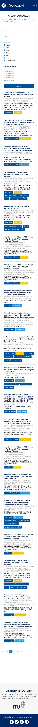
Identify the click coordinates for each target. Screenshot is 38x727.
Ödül (7, 53)
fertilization (27, 357)
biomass (26, 226)
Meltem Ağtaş (8, 113)
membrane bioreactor (11, 195)
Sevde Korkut (8, 467)
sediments (18, 360)
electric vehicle (9, 387)
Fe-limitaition (29, 353)
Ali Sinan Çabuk (9, 380)
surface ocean (9, 357)
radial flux (28, 384)
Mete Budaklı (8, 517)
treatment (7, 229)
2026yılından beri (9, 73)
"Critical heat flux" (24, 520)
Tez (7, 55)
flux (25, 199)
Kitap (7, 50)
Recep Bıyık (8, 305)
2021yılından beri (9, 77)
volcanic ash (18, 357)
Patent (8, 45)
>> (21, 651)
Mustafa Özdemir (9, 329)
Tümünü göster (8, 71)
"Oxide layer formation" (11, 524)
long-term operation (16, 199)
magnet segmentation (11, 384)
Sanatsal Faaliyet (11, 60)
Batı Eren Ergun (9, 615)
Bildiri (7, 58)
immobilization (23, 195)
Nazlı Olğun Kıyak (10, 353)
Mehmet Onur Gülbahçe (11, 138)
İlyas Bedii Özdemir (10, 412)
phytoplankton (9, 360)
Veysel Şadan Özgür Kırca (12, 493)
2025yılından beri (9, 75)
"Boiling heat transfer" (11, 520)
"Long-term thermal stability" (13, 527)
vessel (6, 199)
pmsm (21, 384)
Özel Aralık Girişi (9, 80)
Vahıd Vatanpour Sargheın (12, 257)
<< (3, 651)
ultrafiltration (16, 229)
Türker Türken (8, 192)
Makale (8, 42)
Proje (7, 48)
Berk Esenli (8, 553)
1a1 (23, 229)
